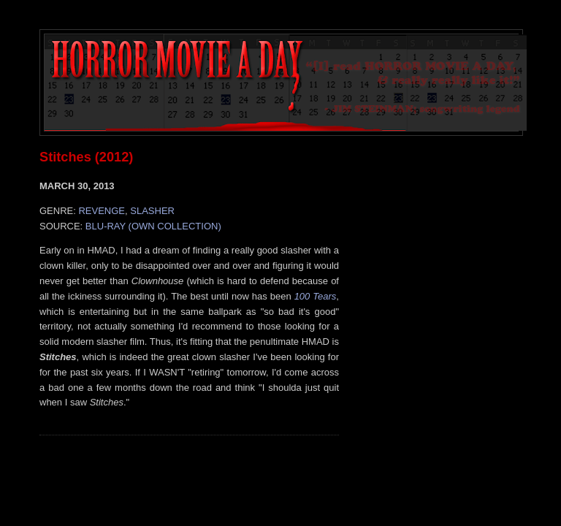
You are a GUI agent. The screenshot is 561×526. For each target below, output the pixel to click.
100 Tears (315, 296)
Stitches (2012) (86, 157)
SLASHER (152, 210)
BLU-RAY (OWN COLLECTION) (153, 226)
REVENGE (101, 210)
